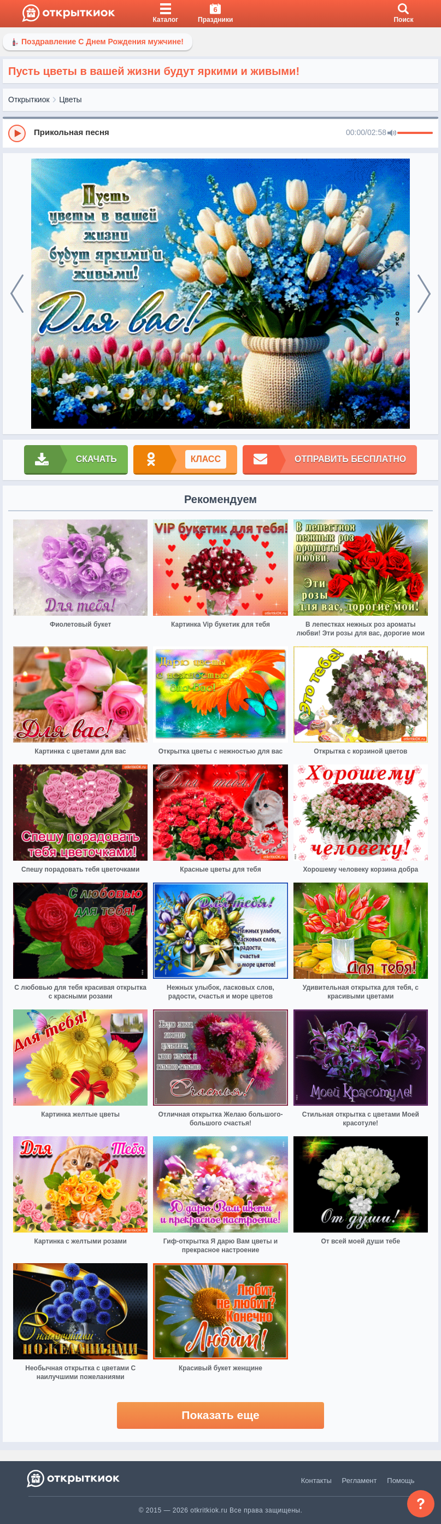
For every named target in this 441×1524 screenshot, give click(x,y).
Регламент (359, 1480)
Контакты (316, 1480)
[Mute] (391, 133)
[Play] (17, 133)
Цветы (70, 99)
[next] (424, 294)
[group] (220, 133)
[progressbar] (415, 133)
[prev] (16, 294)
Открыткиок (29, 99)
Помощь (400, 1480)
